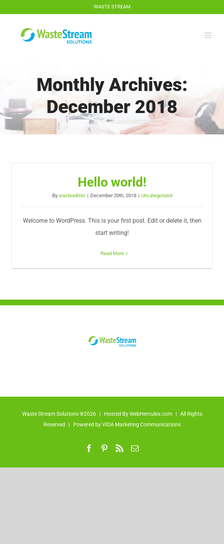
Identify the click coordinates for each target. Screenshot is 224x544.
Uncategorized (156, 195)
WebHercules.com (151, 414)
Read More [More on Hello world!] (112, 253)
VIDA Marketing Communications (141, 424)
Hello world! (112, 182)
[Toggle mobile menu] (209, 35)
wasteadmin (72, 195)
